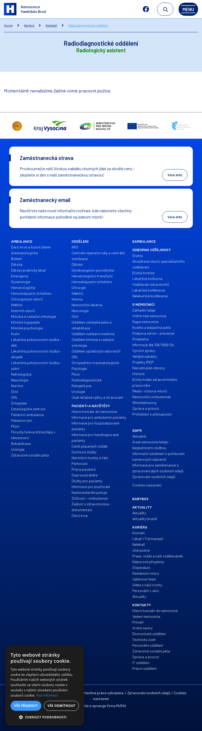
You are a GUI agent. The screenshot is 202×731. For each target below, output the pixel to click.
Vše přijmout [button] (26, 705)
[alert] (44, 685)
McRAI (121, 705)
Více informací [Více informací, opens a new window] (47, 695)
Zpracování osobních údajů (148, 693)
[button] (45, 717)
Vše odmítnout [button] (61, 705)
